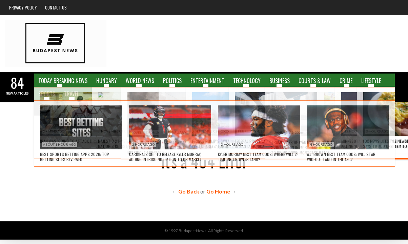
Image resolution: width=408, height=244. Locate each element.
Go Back (188, 191)
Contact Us (56, 7)
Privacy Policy (23, 7)
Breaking (49, 107)
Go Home (218, 191)
